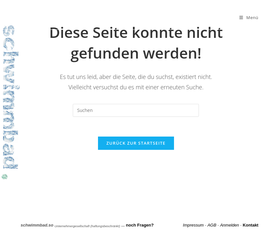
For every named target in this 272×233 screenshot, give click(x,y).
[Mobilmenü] (248, 17)
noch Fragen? (140, 225)
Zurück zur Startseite (136, 143)
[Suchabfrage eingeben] (136, 110)
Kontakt (250, 225)
